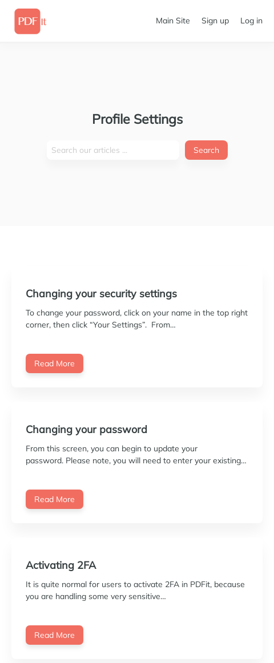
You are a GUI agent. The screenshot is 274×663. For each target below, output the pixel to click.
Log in (251, 20)
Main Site (173, 20)
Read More (54, 363)
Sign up (215, 20)
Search (206, 150)
